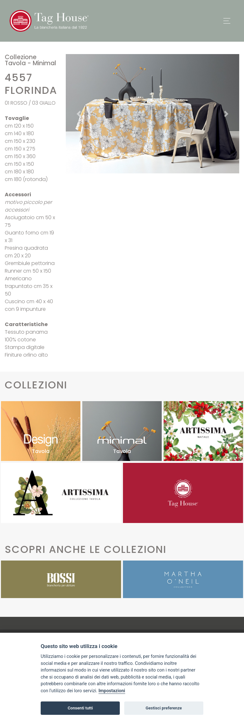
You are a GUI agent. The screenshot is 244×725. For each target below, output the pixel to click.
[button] (79, 113)
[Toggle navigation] (226, 20)
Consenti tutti (80, 708)
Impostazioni (111, 691)
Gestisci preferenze (164, 708)
